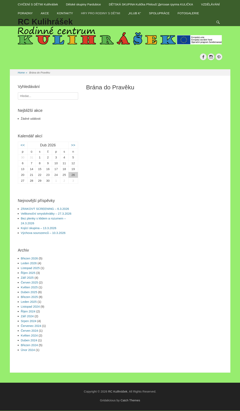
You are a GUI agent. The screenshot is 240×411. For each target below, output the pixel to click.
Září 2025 (27, 277)
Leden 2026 (29, 263)
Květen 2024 (29, 335)
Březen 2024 (29, 345)
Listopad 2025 (30, 268)
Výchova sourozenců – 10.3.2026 (43, 233)
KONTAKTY (65, 13)
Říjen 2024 (28, 311)
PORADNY (25, 13)
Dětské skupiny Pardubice (83, 4)
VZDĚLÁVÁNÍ (210, 4)
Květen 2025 (29, 287)
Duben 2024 (29, 340)
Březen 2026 (29, 258)
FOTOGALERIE (188, 13)
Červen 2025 (29, 282)
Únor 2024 (28, 350)
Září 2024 (27, 316)
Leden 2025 (29, 301)
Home (22, 73)
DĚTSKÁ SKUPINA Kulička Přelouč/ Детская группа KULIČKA (151, 4)
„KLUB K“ (134, 13)
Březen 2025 (29, 297)
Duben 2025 (29, 292)
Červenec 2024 (31, 325)
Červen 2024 (29, 330)
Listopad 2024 (30, 306)
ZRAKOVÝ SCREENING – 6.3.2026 (45, 208)
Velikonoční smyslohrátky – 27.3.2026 (46, 213)
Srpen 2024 (29, 321)
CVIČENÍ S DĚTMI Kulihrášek (38, 4)
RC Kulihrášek (117, 391)
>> (73, 145)
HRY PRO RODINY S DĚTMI (100, 13)
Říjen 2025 (28, 272)
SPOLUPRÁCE (159, 13)
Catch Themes (130, 400)
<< (22, 145)
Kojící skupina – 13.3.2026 (38, 228)
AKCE (45, 13)
